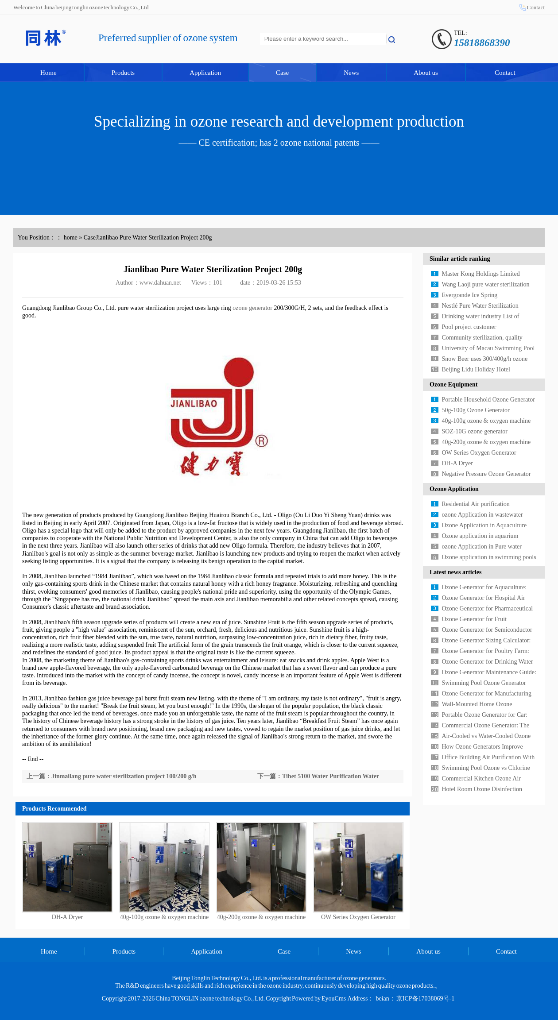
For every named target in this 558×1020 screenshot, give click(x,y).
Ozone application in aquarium (480, 536)
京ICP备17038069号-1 (425, 998)
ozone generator (252, 308)
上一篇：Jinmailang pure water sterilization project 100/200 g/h (111, 776)
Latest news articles (455, 572)
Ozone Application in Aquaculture (484, 525)
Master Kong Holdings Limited (481, 273)
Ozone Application (454, 489)
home (71, 237)
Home (48, 72)
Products (123, 72)
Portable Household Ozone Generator (488, 399)
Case (282, 72)
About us (426, 72)
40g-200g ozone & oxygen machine (261, 917)
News (351, 72)
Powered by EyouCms (318, 998)
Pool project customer (469, 327)
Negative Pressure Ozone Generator (486, 474)
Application (205, 72)
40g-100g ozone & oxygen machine (164, 917)
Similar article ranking (460, 258)
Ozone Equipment (454, 384)
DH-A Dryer (67, 917)
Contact (536, 7)
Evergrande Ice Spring (470, 295)
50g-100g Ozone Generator (476, 410)
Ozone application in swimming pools (489, 557)
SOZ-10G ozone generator (475, 431)
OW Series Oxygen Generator (358, 917)
